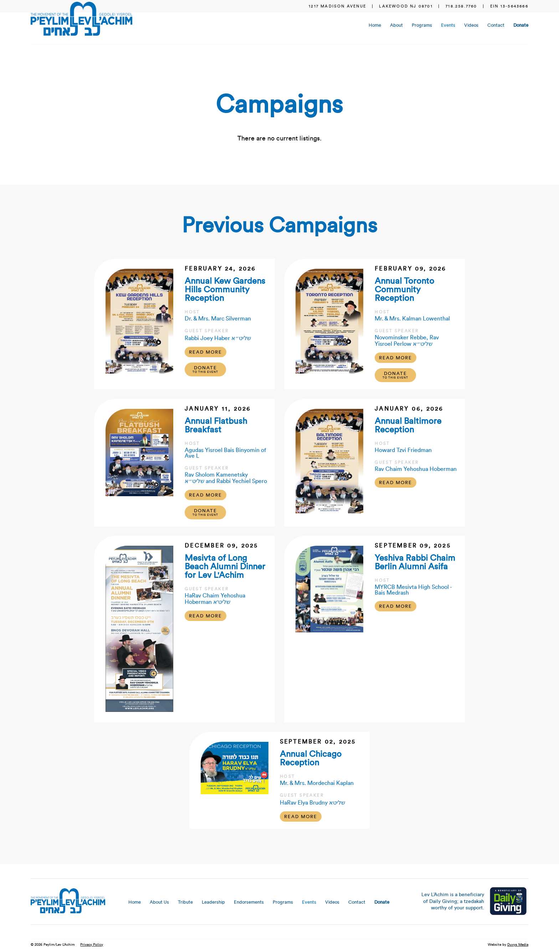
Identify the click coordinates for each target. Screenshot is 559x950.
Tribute (185, 902)
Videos (471, 25)
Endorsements (249, 902)
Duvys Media (517, 944)
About (396, 25)
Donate (520, 25)
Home (375, 25)
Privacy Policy (91, 944)
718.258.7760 (461, 6)
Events (448, 25)
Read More (205, 352)
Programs (422, 25)
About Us (159, 902)
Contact (495, 25)
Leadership (213, 902)
